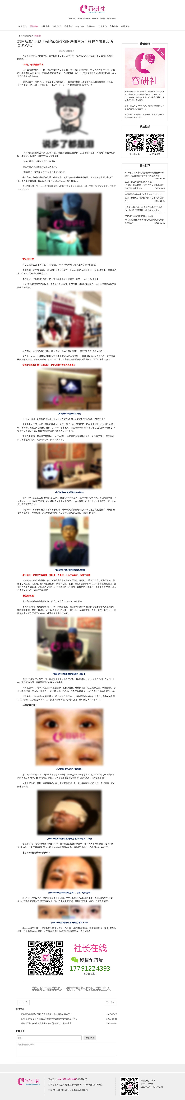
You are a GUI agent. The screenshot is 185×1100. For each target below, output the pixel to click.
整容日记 (57, 26)
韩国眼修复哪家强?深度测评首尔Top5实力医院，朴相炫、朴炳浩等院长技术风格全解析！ (145, 198)
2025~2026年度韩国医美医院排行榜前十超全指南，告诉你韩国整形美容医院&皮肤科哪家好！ (145, 185)
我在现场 (102, 26)
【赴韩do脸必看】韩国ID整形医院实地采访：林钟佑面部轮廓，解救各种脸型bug (145, 209)
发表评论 (90, 1038)
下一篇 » (110, 1002)
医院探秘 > (28, 36)
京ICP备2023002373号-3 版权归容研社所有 (68, 1090)
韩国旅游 (125, 26)
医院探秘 (34, 26)
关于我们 (22, 26)
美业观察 (68, 26)
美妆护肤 (114, 26)
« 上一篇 (23, 1002)
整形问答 (80, 26)
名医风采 (45, 26)
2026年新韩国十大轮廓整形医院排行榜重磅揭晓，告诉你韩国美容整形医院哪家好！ (145, 175)
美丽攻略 (91, 26)
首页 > (21, 36)
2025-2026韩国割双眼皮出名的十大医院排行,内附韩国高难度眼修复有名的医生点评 (145, 220)
